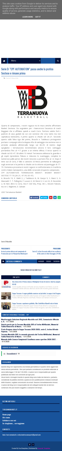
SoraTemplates (23, 448)
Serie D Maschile (12, 78)
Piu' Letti (16, 277)
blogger (41, 261)
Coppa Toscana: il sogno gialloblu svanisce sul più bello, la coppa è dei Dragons (36, 293)
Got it (38, 17)
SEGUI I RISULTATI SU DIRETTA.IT (31, 270)
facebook (56, 261)
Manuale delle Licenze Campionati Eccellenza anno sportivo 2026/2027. (28, 339)
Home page (6, 414)
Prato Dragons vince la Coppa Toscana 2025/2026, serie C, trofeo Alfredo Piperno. (29, 330)
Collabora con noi (9, 420)
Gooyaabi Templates (44, 448)
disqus (48, 261)
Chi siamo (6, 417)
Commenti (45, 277)
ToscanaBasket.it (11, 353)
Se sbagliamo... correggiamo (13, 423)
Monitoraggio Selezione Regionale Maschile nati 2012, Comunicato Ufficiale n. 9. (30, 320)
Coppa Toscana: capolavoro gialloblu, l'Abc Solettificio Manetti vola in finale (35, 303)
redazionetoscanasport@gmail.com (29, 434)
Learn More (27, 17)
